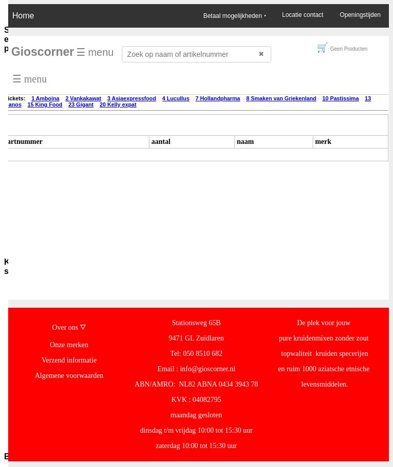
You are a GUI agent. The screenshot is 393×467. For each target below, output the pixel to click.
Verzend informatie (69, 360)
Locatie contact (302, 14)
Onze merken (69, 345)
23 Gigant (81, 104)
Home (23, 15)
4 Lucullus (175, 98)
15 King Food (45, 104)
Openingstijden (360, 14)
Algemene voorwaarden (69, 375)
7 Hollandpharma (217, 98)
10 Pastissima (340, 98)
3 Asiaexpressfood (131, 98)
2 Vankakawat (83, 98)
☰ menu (95, 52)
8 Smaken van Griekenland (281, 98)
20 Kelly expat (118, 104)
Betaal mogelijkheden (234, 15)
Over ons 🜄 (69, 327)
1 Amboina (45, 98)
